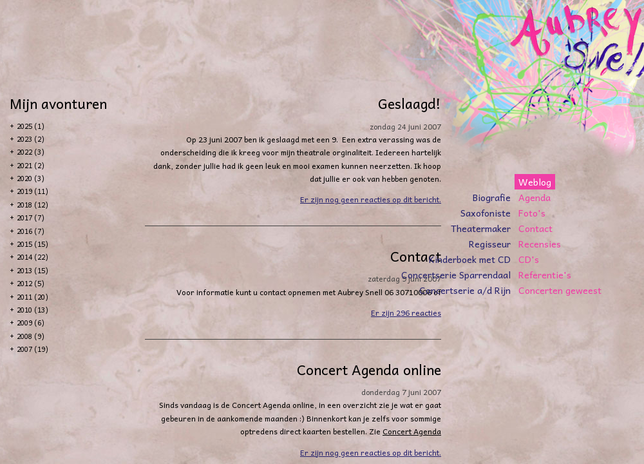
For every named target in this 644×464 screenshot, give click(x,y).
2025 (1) (30, 126)
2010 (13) (32, 309)
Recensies (539, 243)
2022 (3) (30, 151)
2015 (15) (32, 243)
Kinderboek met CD (470, 259)
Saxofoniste (485, 212)
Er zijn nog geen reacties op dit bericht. (370, 199)
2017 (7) (30, 217)
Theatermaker (481, 228)
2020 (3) (30, 178)
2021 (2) (30, 165)
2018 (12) (32, 204)
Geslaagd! (409, 103)
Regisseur (490, 243)
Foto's (531, 212)
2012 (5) (30, 283)
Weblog (534, 181)
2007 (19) (32, 348)
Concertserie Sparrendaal (456, 274)
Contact (535, 228)
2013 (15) (32, 270)
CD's (528, 259)
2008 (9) (30, 336)
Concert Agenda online (369, 369)
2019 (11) (32, 191)
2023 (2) (30, 138)
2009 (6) (30, 322)
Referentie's (544, 274)
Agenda (534, 197)
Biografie (492, 197)
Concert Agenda (412, 431)
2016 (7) (30, 231)
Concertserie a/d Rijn (465, 290)
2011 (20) (32, 296)
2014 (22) (32, 256)
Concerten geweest (559, 290)
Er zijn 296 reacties (406, 312)
